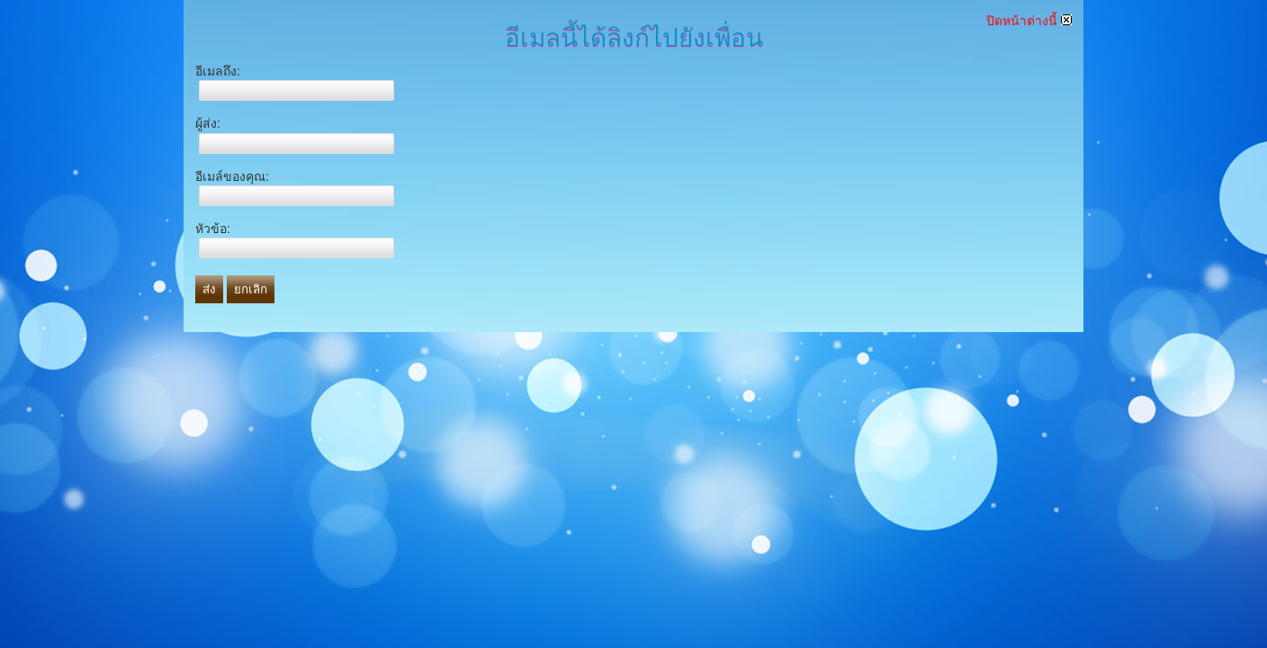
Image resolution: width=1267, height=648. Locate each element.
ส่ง (209, 289)
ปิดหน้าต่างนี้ (1029, 21)
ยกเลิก (250, 289)
